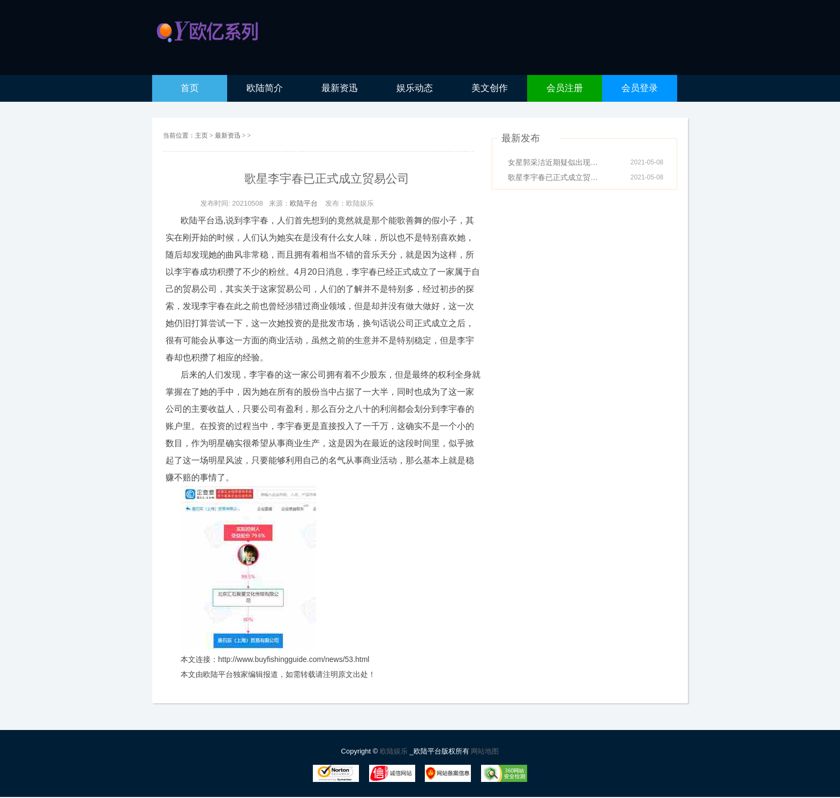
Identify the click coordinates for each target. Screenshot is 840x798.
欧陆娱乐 (395, 751)
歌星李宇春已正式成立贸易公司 (556, 177)
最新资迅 (228, 135)
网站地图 (485, 751)
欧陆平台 (304, 203)
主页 (201, 135)
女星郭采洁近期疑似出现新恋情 (556, 162)
